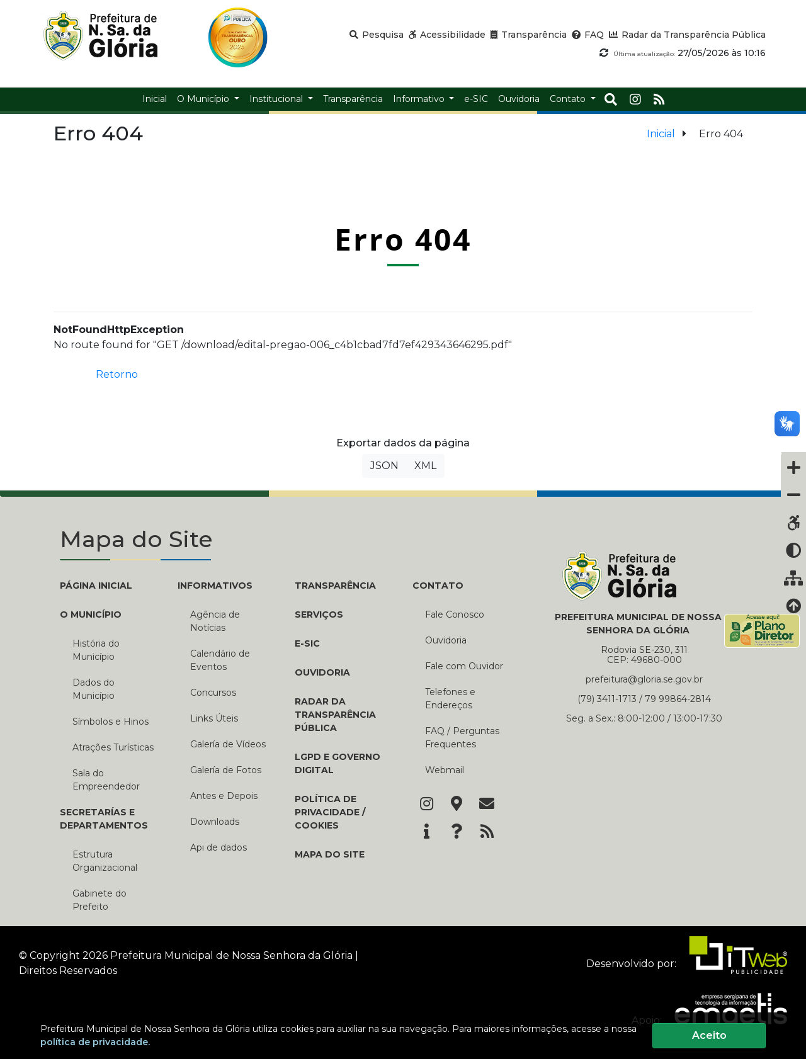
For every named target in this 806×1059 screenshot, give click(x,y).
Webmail (444, 770)
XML (425, 466)
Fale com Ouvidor (464, 666)
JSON (384, 466)
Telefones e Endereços (450, 698)
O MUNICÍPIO (91, 614)
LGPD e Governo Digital (337, 763)
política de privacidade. (95, 1042)
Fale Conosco (454, 614)
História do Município (96, 650)
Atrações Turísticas (113, 747)
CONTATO (437, 585)
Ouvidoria (322, 672)
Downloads (214, 821)
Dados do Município (93, 689)
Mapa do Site (330, 854)
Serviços (319, 614)
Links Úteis (214, 718)
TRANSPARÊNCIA (335, 585)
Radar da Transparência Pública (335, 714)
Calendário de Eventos (220, 660)
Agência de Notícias (215, 621)
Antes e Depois (224, 795)
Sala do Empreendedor (106, 779)
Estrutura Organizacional (104, 861)
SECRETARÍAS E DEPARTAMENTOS (104, 819)
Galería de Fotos (225, 770)
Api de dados (218, 847)
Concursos (213, 692)
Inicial (661, 134)
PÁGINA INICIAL (96, 585)
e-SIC (307, 643)
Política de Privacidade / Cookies (330, 812)
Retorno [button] (117, 374)
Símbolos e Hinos (110, 721)
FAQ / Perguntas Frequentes (462, 737)
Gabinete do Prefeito (99, 900)
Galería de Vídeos (228, 744)
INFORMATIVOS (215, 585)
